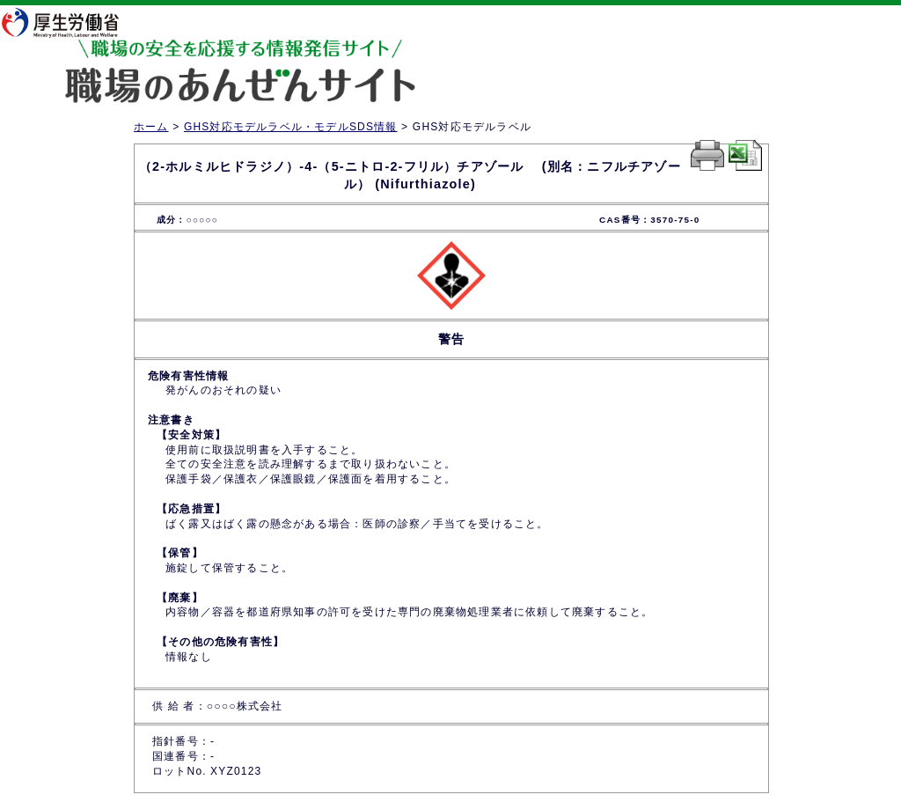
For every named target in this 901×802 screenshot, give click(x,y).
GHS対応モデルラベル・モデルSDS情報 (291, 127)
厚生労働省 (71, 22)
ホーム (151, 127)
